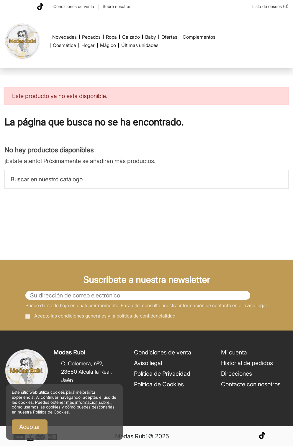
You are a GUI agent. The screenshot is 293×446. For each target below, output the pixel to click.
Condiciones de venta (74, 6)
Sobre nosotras (117, 6)
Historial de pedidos (247, 363)
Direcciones (236, 373)
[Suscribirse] (259, 295)
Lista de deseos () (267, 6)
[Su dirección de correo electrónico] (137, 295)
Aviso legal (148, 363)
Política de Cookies (159, 384)
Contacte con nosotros (251, 384)
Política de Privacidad (162, 373)
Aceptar (29, 426)
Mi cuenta (234, 352)
